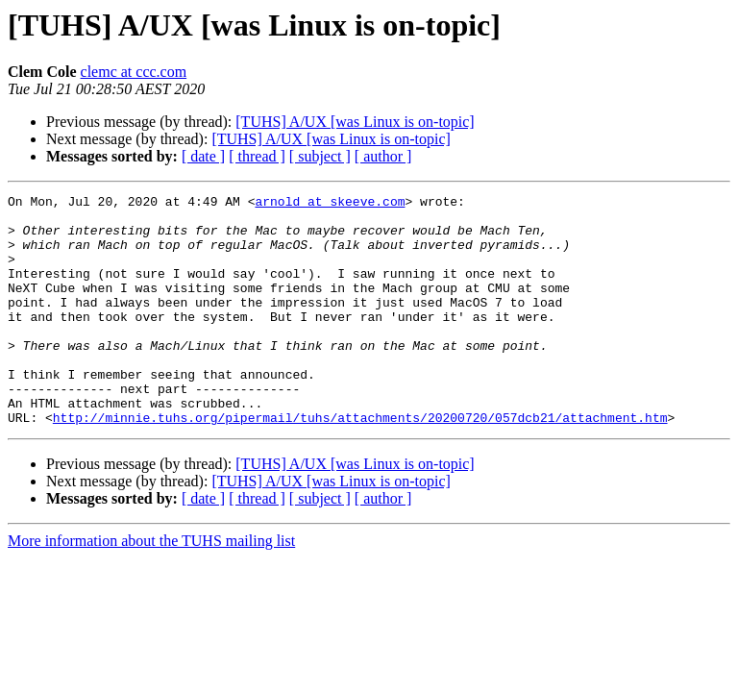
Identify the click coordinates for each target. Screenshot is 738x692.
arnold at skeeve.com (330, 203)
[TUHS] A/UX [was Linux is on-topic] (354, 121)
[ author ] (383, 156)
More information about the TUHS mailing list (151, 587)
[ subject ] (320, 156)
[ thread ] (257, 156)
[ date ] (203, 156)
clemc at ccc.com (134, 71)
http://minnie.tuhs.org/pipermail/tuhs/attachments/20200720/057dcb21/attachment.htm (360, 463)
